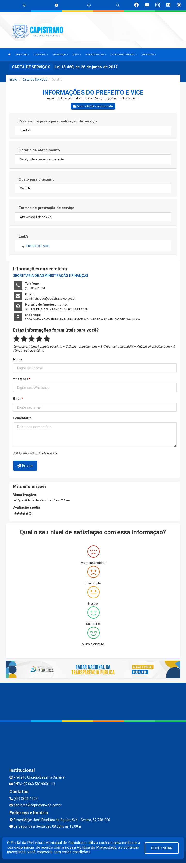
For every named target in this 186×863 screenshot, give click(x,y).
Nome (17, 359)
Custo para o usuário (37, 179)
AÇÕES (77, 54)
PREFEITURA (22, 54)
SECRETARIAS (60, 54)
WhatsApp (21, 379)
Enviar (25, 465)
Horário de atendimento (39, 150)
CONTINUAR (161, 848)
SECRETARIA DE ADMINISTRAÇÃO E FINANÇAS (50, 276)
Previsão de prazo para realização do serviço (58, 121)
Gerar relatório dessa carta (93, 106)
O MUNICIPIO (41, 54)
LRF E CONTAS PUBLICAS (123, 54)
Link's (24, 236)
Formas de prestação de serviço (47, 208)
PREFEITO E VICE (38, 246)
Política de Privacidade (96, 847)
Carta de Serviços (34, 79)
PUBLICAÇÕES (148, 54)
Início (13, 79)
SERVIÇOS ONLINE (96, 54)
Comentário (22, 418)
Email (17, 398)
